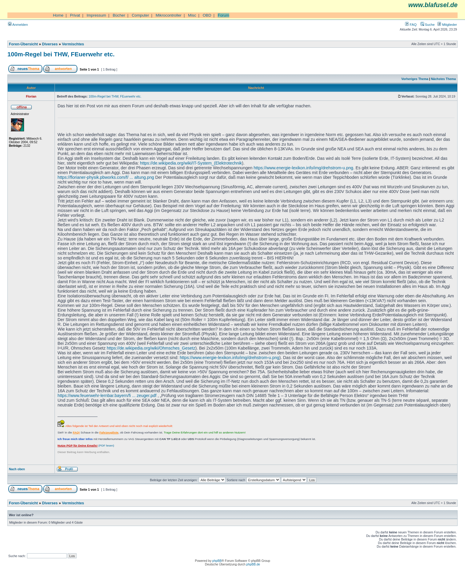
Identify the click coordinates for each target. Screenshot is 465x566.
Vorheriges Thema (414, 79)
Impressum (96, 15)
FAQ (410, 24)
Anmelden (18, 24)
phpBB (217, 560)
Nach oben (17, 469)
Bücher (119, 15)
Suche (428, 24)
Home (58, 15)
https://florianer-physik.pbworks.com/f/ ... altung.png (106, 177)
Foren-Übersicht (23, 44)
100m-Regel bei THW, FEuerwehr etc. (60, 54)
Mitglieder (447, 24)
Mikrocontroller (168, 15)
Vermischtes (73, 44)
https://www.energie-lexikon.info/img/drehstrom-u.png (303, 167)
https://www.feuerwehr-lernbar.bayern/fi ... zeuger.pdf (107, 395)
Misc (192, 15)
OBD (207, 15)
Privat (75, 15)
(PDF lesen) (86, 445)
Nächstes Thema (443, 79)
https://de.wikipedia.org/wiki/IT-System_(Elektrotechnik (191, 163)
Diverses (50, 44)
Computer (140, 15)
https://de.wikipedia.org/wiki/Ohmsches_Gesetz (151, 348)
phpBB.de (253, 564)
